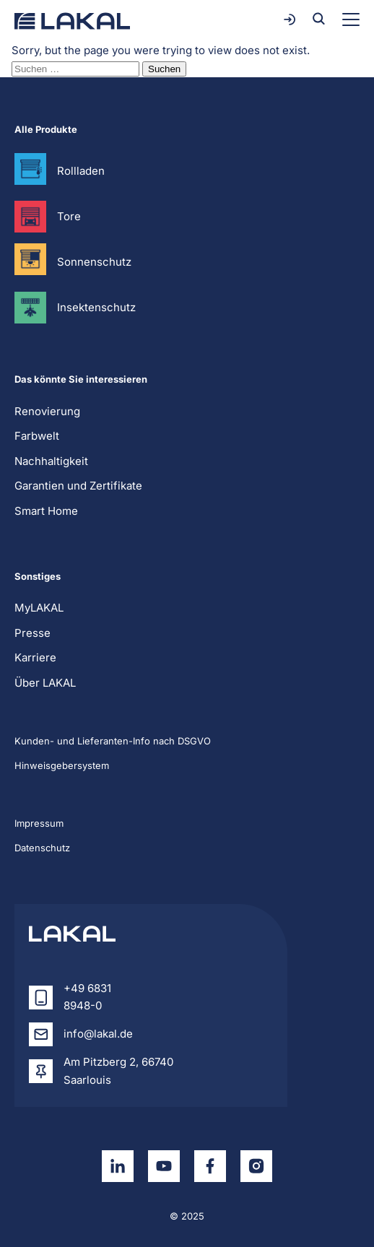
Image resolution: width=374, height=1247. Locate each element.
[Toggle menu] (351, 19)
